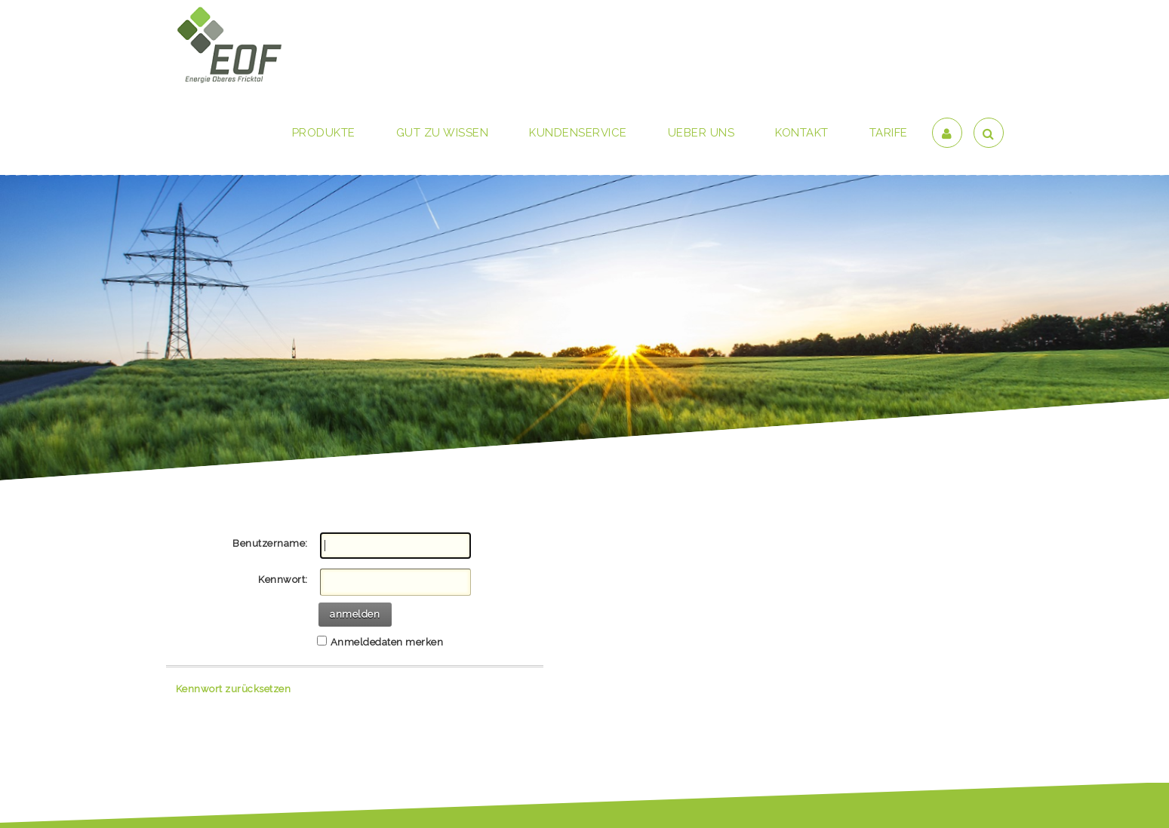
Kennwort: (283, 579)
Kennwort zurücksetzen (233, 689)
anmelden (355, 614)
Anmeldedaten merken (387, 642)
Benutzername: (270, 543)
